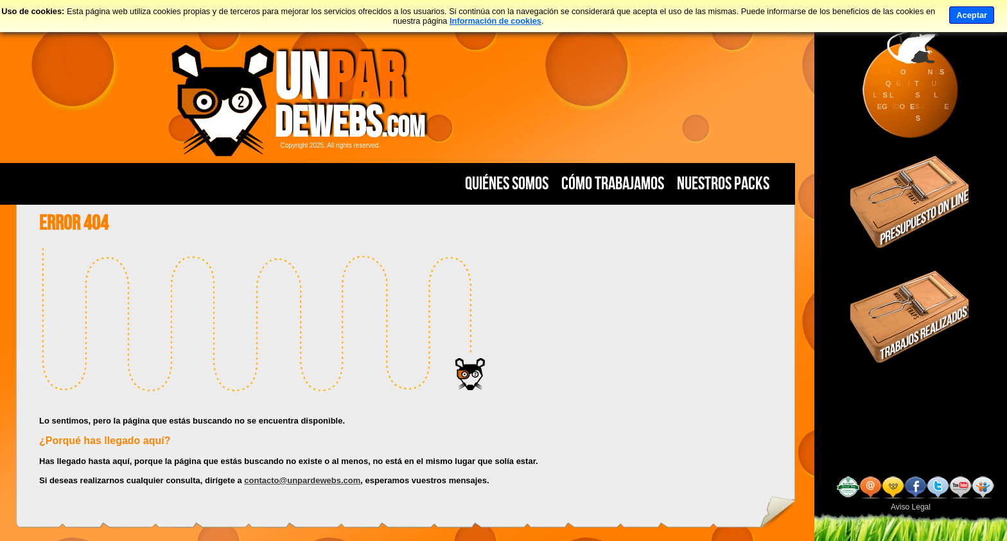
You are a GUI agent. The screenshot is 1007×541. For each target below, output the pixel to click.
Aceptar (971, 15)
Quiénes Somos (506, 183)
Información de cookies (495, 21)
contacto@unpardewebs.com (302, 480)
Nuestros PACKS (723, 183)
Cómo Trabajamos (612, 183)
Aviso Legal (911, 506)
